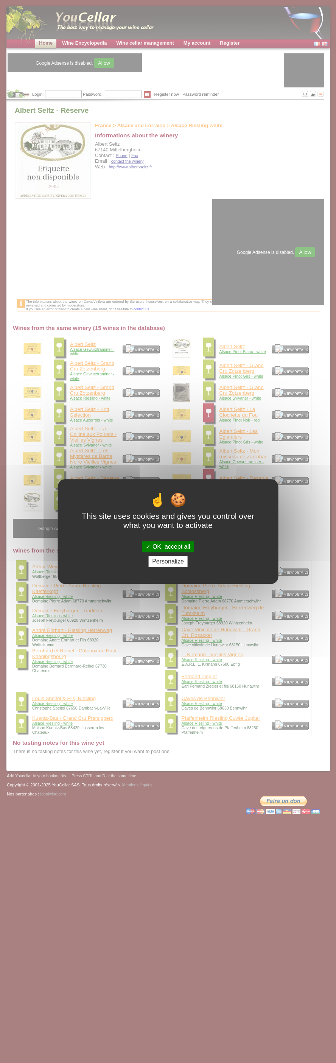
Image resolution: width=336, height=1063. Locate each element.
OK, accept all (168, 546)
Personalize (168, 561)
